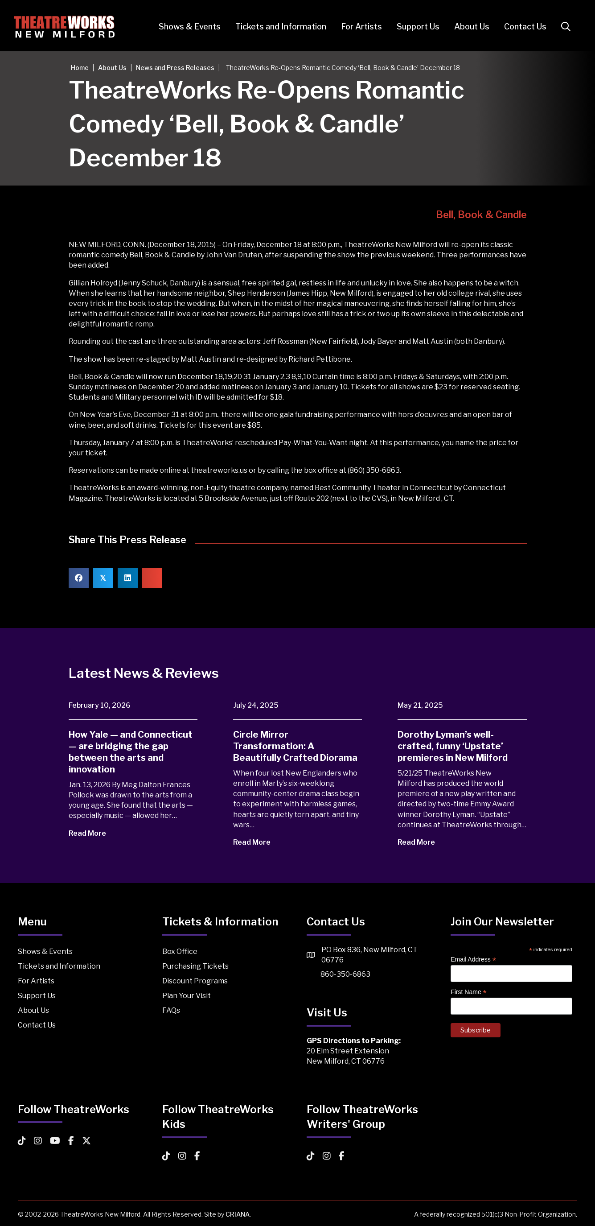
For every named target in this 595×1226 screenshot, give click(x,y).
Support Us (414, 26)
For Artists (357, 26)
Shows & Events (186, 26)
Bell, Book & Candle (481, 214)
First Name (469, 992)
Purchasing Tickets (195, 966)
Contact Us (521, 26)
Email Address (473, 959)
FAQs (171, 1010)
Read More (93, 833)
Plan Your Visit (186, 995)
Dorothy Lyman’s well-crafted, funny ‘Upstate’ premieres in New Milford (453, 746)
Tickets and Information (276, 26)
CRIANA (238, 1214)
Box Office (179, 951)
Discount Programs (195, 981)
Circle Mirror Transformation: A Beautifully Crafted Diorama (295, 746)
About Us (467, 26)
